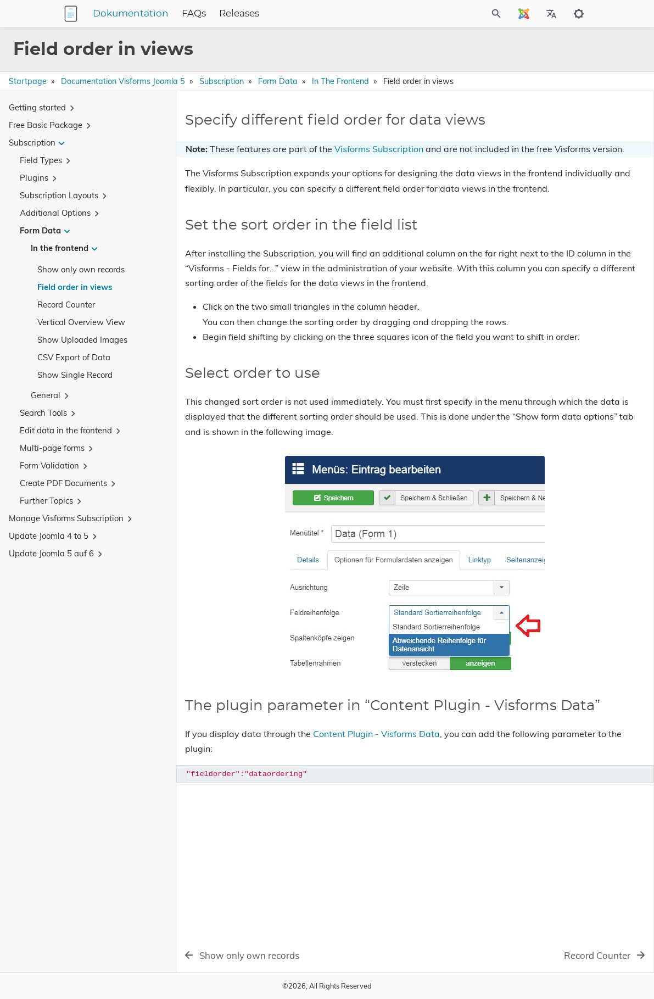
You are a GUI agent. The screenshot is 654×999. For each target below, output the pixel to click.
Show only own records (81, 269)
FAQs (262, 13)
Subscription (221, 81)
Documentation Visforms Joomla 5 (123, 81)
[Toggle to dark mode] (578, 13)
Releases (308, 13)
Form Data (278, 81)
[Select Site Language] (524, 13)
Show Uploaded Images (82, 339)
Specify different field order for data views (561, 132)
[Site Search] (466, 14)
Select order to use (519, 163)
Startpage (28, 81)
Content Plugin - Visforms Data (376, 873)
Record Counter (66, 304)
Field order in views (74, 287)
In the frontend (340, 81)
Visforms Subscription (378, 166)
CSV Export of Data (73, 357)
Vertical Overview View (81, 322)
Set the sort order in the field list (544, 147)
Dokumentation (199, 13)
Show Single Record (75, 375)
